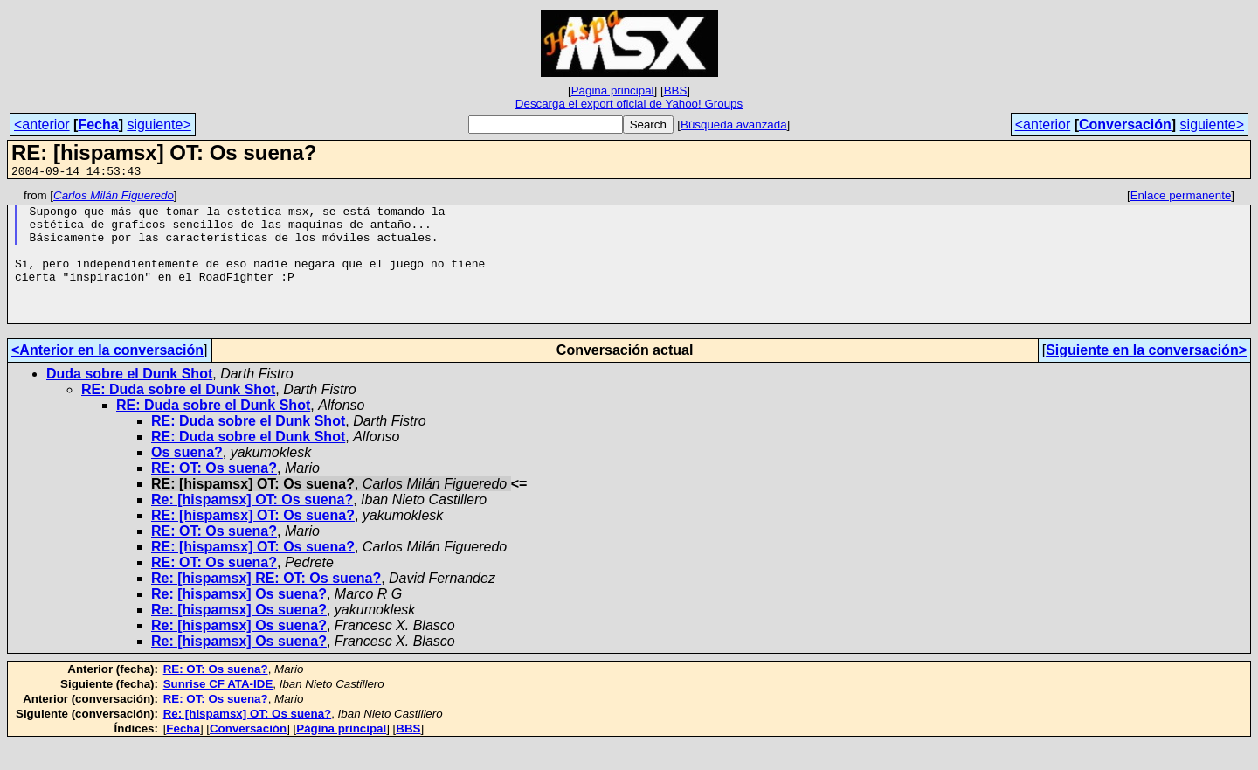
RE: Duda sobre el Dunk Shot (178, 415)
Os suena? (187, 478)
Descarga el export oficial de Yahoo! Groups (629, 103)
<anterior (42, 124)
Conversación (1125, 124)
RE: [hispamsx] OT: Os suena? (253, 541)
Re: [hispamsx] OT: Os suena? (252, 525)
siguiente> (158, 124)
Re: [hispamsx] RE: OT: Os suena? (266, 604)
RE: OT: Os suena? (214, 494)
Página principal (612, 90)
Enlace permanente (1181, 198)
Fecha (98, 124)
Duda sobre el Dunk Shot (129, 399)
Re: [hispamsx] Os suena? (239, 620)
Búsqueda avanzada (734, 124)
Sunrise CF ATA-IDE (218, 710)
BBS (676, 90)
